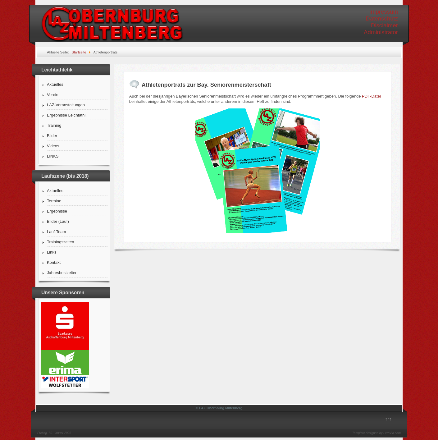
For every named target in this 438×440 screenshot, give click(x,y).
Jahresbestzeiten (62, 272)
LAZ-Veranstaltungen (66, 105)
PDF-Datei (371, 96)
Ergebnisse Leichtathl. (67, 115)
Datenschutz (382, 18)
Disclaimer (384, 25)
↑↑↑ (388, 419)
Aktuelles (55, 84)
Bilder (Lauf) (58, 221)
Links (51, 252)
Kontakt (54, 262)
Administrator (381, 32)
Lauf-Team (56, 231)
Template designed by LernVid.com (376, 433)
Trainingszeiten (60, 242)
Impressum (383, 11)
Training (54, 125)
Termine (54, 201)
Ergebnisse (57, 211)
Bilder (52, 135)
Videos (53, 146)
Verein (52, 94)
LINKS (53, 156)
